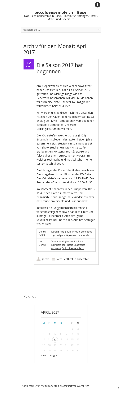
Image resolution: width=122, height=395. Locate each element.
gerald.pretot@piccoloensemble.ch (71, 235)
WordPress (83, 386)
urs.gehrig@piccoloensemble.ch (67, 248)
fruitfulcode (47, 386)
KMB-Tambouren (62, 120)
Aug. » (53, 355)
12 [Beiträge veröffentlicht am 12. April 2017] (55, 339)
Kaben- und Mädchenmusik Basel (73, 116)
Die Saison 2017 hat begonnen (60, 68)
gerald (45, 259)
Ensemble (83, 259)
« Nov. (44, 355)
